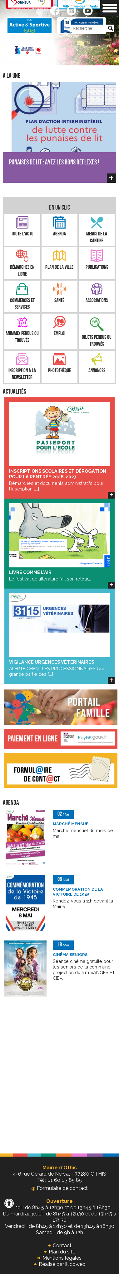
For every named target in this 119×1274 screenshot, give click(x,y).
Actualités (14, 392)
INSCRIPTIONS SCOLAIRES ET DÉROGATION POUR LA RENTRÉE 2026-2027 (57, 473)
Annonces (96, 370)
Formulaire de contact (59, 1188)
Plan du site (62, 1252)
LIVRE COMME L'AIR (30, 572)
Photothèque (59, 370)
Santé (59, 300)
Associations (97, 300)
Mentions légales (62, 1258)
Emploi (59, 333)
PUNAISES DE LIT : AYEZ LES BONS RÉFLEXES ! (54, 162)
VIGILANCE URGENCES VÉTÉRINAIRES (51, 662)
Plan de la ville (59, 267)
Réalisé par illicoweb (62, 1264)
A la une (11, 76)
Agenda (59, 234)
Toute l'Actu (22, 234)
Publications (97, 267)
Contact (62, 1245)
